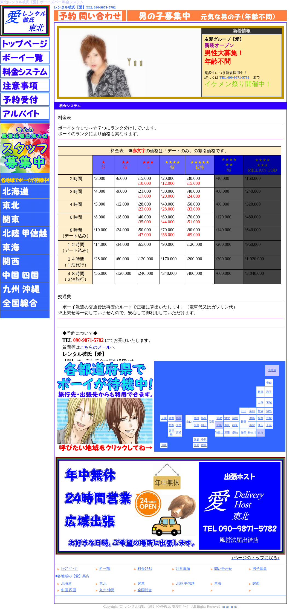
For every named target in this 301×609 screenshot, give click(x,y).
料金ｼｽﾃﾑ (145, 569)
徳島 (204, 445)
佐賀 (171, 418)
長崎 (164, 418)
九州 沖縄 (106, 590)
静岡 (243, 432)
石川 (243, 410)
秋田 (260, 391)
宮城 (269, 402)
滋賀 (227, 418)
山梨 (252, 425)
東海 (217, 583)
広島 (196, 425)
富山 (252, 410)
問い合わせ (223, 569)
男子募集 (260, 569)
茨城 (269, 418)
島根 (196, 418)
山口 (189, 421)
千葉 (269, 425)
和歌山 (219, 432)
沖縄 (164, 445)
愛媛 (196, 439)
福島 (269, 410)
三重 (227, 432)
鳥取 (204, 418)
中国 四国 (68, 590)
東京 (260, 432)
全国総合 (145, 590)
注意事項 (183, 569)
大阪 (219, 425)
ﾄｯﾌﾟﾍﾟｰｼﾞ (69, 569)
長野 (243, 421)
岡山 (204, 425)
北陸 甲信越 (185, 583)
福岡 (178, 418)
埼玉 (260, 425)
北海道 (272, 370)
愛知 (235, 432)
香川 (204, 439)
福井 (235, 418)
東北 (102, 583)
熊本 (171, 425)
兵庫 (211, 421)
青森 (269, 382)
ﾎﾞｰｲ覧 (105, 569)
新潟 (260, 410)
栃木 (260, 418)
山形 (260, 402)
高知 (196, 445)
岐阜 (235, 425)
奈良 (227, 425)
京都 (219, 418)
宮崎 (178, 432)
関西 (256, 583)
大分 (178, 425)
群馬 (252, 418)
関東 (141, 583)
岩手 (269, 391)
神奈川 (252, 432)
